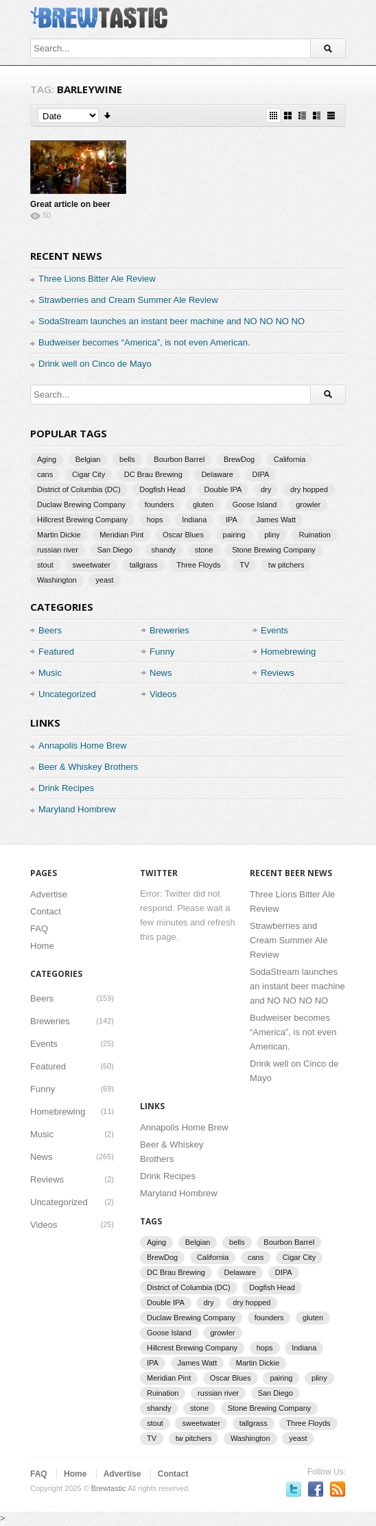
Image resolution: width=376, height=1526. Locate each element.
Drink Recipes (66, 788)
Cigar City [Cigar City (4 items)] (88, 474)
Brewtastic (108, 1488)
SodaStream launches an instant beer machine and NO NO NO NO (171, 321)
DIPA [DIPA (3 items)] (261, 474)
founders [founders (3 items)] (159, 504)
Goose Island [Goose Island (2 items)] (255, 504)
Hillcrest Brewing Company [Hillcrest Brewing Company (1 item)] (82, 520)
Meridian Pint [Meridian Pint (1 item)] (121, 535)
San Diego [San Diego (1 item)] (114, 550)
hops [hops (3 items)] (155, 520)
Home (42, 946)
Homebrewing (288, 651)
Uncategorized (67, 694)
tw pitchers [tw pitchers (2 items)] (286, 565)
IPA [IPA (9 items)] (231, 520)
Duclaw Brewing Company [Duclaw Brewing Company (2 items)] (81, 504)
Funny (162, 651)
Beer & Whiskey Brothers (88, 767)
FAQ (39, 928)
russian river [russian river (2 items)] (57, 550)
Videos (163, 694)
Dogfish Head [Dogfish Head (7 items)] (162, 489)
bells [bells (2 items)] (127, 459)
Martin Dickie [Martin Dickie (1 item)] (59, 535)
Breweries (169, 630)
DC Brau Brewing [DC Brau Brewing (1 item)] (153, 474)
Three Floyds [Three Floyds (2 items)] (198, 565)
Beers (50, 630)
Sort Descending (108, 115)
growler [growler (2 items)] (308, 504)
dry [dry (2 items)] (266, 489)
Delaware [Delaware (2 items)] (217, 474)
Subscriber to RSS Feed (337, 1489)
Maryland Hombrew (77, 809)
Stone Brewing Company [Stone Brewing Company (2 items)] (274, 550)
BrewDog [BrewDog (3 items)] (239, 459)
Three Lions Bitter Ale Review (97, 279)
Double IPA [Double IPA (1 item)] (223, 489)
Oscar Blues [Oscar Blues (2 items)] (183, 535)
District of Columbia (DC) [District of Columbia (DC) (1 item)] (79, 489)
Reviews (277, 673)
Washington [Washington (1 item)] (57, 580)
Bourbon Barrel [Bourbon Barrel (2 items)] (179, 459)
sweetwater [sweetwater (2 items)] (91, 565)
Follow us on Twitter (293, 1489)
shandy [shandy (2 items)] (164, 550)
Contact (45, 911)
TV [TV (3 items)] (244, 565)
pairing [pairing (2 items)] (234, 535)
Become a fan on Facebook (315, 1489)
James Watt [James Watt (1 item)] (276, 520)
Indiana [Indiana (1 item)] (194, 520)
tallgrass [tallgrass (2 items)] (144, 565)
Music (50, 673)
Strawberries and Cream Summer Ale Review (128, 300)
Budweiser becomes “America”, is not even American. (144, 342)
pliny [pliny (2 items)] (272, 535)
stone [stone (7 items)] (204, 550)
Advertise (48, 894)
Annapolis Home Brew (82, 745)
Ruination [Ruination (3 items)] (314, 535)
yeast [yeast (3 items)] (104, 580)
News (161, 673)
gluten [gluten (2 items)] (203, 504)
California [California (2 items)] (289, 459)
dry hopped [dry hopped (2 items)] (309, 489)
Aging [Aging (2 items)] (46, 459)
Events (274, 630)
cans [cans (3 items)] (45, 474)
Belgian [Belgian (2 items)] (88, 459)
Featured (56, 651)
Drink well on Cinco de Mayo (95, 364)
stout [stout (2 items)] (45, 565)
